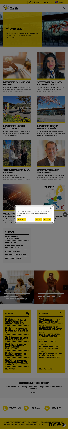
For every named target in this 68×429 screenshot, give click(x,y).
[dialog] (34, 214)
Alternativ (21, 219)
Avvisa (38, 219)
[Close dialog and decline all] (51, 207)
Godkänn (47, 219)
